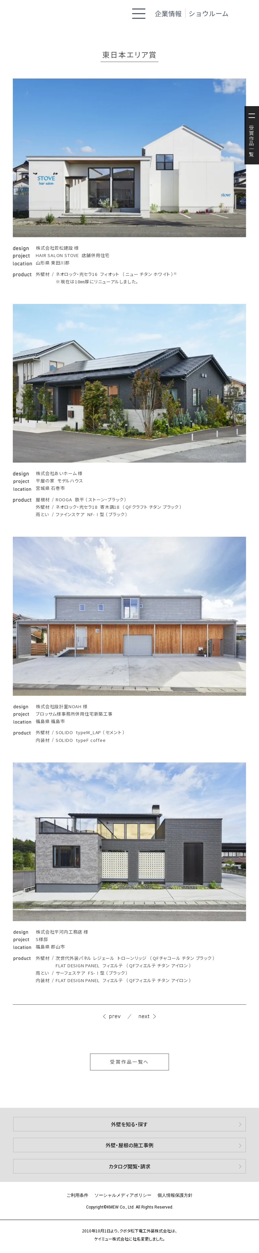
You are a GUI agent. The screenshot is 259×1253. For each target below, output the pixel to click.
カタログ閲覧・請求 (129, 1166)
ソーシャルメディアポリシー (122, 1195)
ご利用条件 (77, 1195)
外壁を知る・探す (129, 1124)
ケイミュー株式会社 (38, 13)
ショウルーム (209, 13)
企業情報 (168, 13)
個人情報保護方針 (175, 1195)
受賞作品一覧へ (129, 1061)
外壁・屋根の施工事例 (129, 1145)
